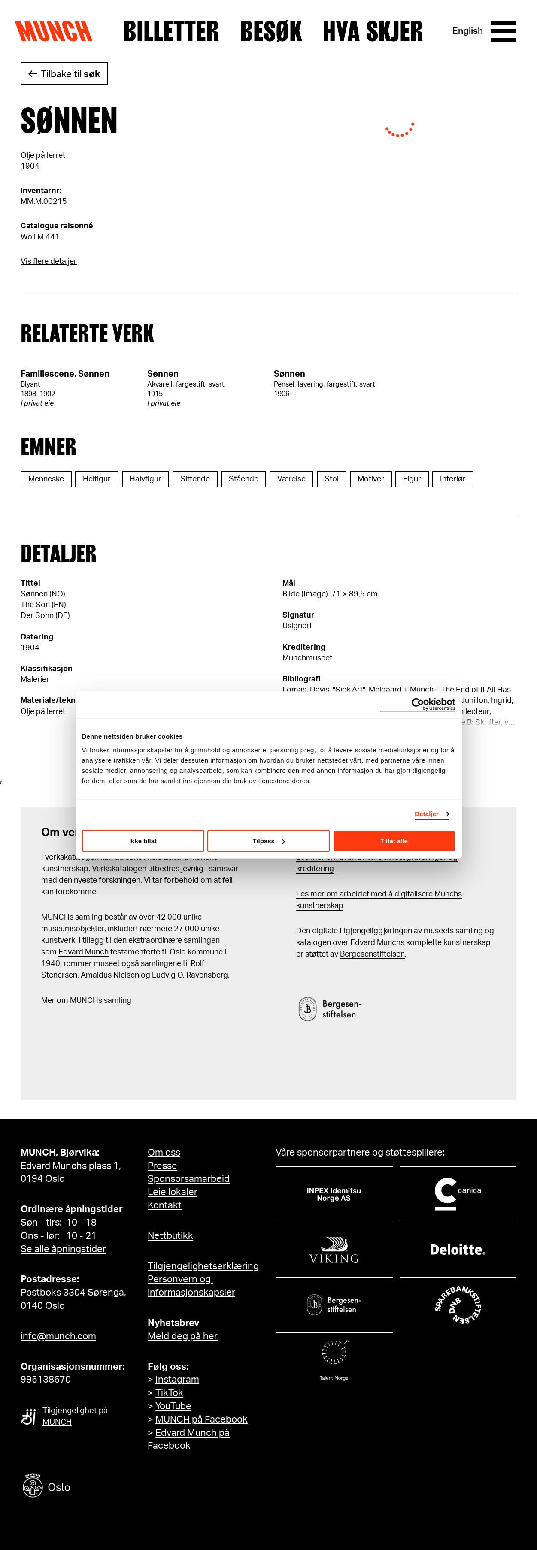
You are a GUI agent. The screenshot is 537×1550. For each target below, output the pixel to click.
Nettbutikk (170, 1236)
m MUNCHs (81, 1001)
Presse (162, 1166)
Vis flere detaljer (49, 262)
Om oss (164, 1152)
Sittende (195, 479)
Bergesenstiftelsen (372, 954)
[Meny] (503, 31)
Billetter (171, 31)
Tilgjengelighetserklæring (203, 1266)
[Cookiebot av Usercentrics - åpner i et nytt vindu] (417, 704)
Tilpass (269, 841)
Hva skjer (373, 31)
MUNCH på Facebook (201, 1419)
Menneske (46, 479)
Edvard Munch (83, 952)
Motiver (371, 479)
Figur (412, 479)
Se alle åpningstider (63, 1249)
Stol (332, 479)
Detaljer (427, 813)
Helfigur (97, 479)
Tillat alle (394, 841)
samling (116, 1001)
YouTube (173, 1406)
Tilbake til (70, 74)
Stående (243, 479)
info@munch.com (58, 1336)
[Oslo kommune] (85, 1486)
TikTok (169, 1393)
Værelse (291, 479)
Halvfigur (145, 479)
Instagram (177, 1379)
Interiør (453, 479)
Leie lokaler (172, 1192)
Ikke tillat (143, 841)
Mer (48, 1001)
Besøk (271, 31)
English (467, 31)
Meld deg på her (183, 1336)
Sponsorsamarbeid (189, 1179)
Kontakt (165, 1205)
